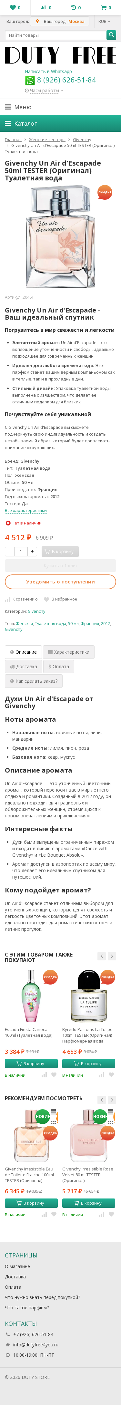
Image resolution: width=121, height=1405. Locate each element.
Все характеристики (26, 510)
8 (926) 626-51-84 (60, 79)
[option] (31, 1024)
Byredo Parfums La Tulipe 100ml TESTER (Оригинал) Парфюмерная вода (87, 1035)
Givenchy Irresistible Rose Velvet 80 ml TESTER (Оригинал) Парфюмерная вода (87, 1174)
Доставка (15, 1277)
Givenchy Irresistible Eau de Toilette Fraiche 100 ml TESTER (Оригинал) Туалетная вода (29, 1174)
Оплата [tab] (58, 666)
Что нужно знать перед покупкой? (42, 1297)
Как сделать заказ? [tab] (33, 681)
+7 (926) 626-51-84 (33, 1334)
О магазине (17, 1266)
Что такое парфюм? (27, 1307)
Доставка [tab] (23, 666)
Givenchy (36, 611)
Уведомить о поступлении (60, 581)
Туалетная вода (50, 623)
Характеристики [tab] (68, 652)
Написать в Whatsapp (48, 71)
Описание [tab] (23, 652)
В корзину (30, 1063)
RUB (104, 21)
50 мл (73, 623)
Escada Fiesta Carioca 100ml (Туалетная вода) (28, 1032)
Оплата (13, 1287)
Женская (24, 623)
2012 (105, 623)
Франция (90, 623)
